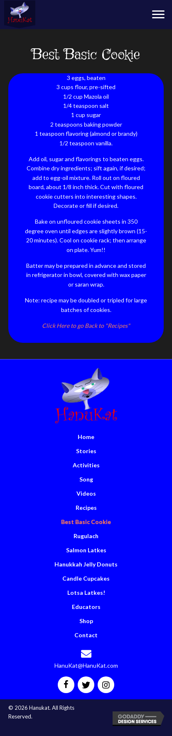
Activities (86, 465)
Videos (86, 493)
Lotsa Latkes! (86, 592)
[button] (158, 14)
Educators (86, 606)
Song (86, 479)
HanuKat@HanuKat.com (86, 665)
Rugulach (86, 535)
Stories (86, 450)
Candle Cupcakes (86, 578)
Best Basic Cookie (86, 521)
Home (86, 436)
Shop (86, 620)
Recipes (86, 507)
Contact (86, 635)
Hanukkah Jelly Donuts (86, 564)
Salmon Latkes (86, 550)
